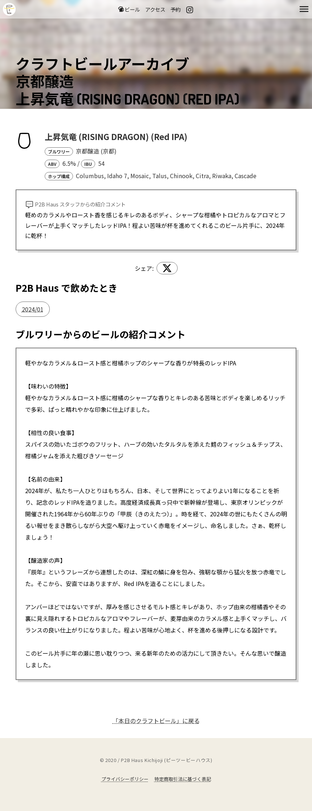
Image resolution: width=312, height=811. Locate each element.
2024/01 (33, 309)
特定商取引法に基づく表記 (182, 778)
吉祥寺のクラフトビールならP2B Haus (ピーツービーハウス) (9, 9)
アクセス (155, 9)
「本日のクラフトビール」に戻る (156, 720)
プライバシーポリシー (125, 778)
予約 (175, 9)
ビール (129, 9)
